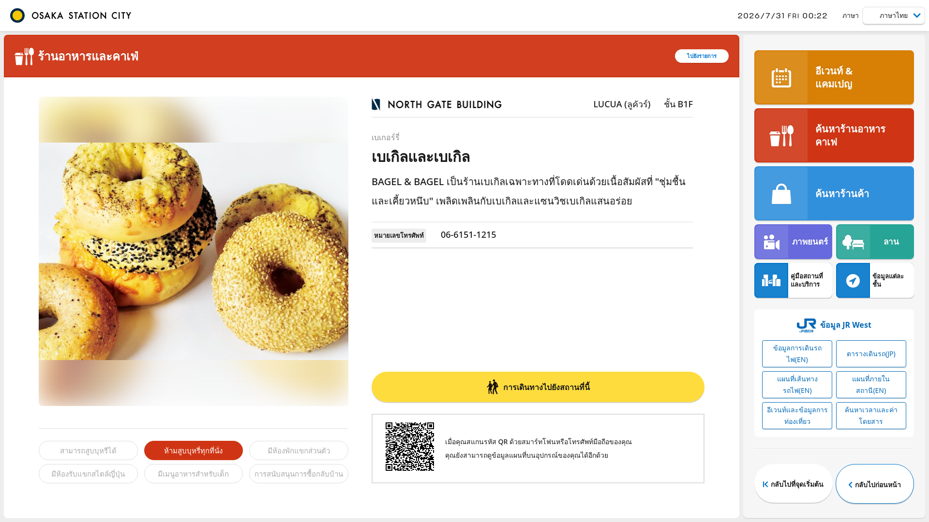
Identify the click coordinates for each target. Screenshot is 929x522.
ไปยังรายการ (702, 55)
